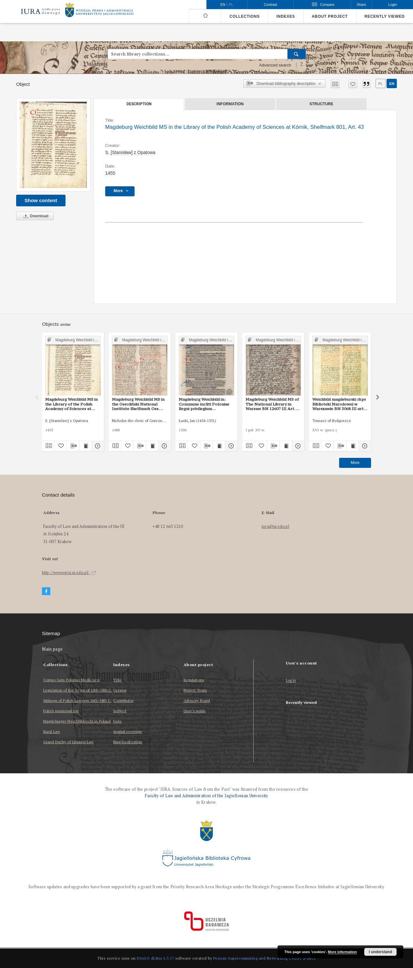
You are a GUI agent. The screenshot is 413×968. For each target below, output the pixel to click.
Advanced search (275, 65)
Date (117, 721)
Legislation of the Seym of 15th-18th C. (77, 690)
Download (34, 216)
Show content (41, 200)
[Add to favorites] (352, 84)
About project (330, 16)
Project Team (195, 690)
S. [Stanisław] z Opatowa (130, 152)
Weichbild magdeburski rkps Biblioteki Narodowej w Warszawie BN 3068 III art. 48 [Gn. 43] (339, 404)
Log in (291, 680)
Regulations (194, 679)
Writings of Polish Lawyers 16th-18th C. (77, 700)
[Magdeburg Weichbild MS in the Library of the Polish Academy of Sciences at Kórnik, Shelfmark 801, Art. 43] (53, 145)
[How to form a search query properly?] (301, 65)
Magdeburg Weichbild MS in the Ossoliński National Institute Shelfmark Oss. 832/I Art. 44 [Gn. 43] (138, 404)
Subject (119, 710)
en (391, 84)
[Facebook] (46, 591)
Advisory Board (197, 700)
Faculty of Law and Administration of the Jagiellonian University (206, 795)
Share (361, 4)
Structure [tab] (321, 104)
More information (342, 952)
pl (380, 84)
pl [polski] (231, 4)
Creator (119, 690)
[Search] (296, 54)
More (355, 462)
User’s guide (195, 710)
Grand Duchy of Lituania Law (68, 741)
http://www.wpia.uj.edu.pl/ (69, 572)
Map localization (127, 741)
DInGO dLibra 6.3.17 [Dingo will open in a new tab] (155, 958)
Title (117, 679)
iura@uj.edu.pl (275, 526)
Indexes (286, 16)
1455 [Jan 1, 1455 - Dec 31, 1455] (110, 173)
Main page (52, 649)
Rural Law (51, 731)
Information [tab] (230, 104)
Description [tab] (138, 104)
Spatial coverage (127, 731)
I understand (380, 952)
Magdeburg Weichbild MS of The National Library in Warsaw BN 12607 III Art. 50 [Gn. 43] (273, 404)
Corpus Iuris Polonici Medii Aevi (71, 679)
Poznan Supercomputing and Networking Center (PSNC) (264, 958)
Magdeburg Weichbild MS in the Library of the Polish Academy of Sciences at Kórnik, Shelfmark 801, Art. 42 (71, 404)
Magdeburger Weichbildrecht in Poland (77, 721)
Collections (244, 16)
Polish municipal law (61, 710)
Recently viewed (385, 16)
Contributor (123, 700)
